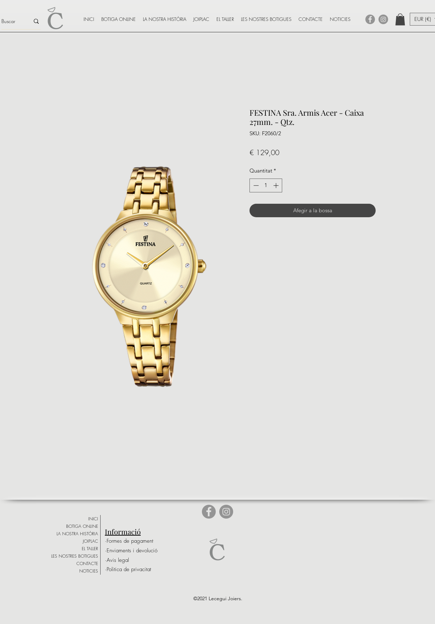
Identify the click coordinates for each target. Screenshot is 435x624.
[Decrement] (255, 185)
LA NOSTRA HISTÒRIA (77, 534)
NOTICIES (88, 571)
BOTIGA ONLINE (82, 526)
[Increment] (276, 185)
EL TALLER (90, 549)
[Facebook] (370, 19)
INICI (93, 519)
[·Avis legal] (129, 560)
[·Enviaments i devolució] (131, 550)
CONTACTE (87, 563)
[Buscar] (10, 21)
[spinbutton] (266, 185)
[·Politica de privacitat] (128, 569)
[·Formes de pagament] (129, 541)
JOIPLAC (90, 541)
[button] (400, 19)
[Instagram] (383, 19)
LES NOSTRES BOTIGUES (74, 556)
